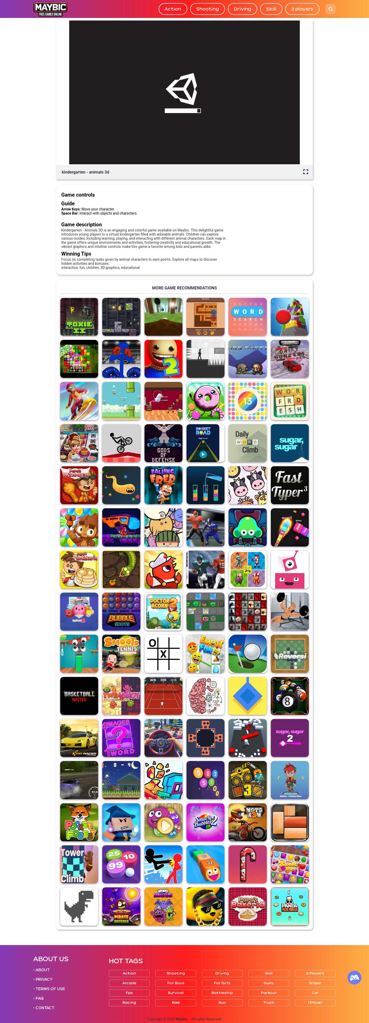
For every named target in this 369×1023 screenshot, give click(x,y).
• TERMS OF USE (49, 989)
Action (173, 9)
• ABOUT (41, 970)
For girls (222, 983)
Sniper (315, 983)
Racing (129, 1002)
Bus (222, 1002)
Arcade (129, 983)
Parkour (269, 993)
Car (315, 993)
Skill (271, 9)
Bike (176, 1002)
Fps (129, 993)
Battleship (222, 993)
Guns (269, 983)
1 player (315, 1002)
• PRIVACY (42, 979)
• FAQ (38, 998)
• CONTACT (43, 1008)
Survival (176, 993)
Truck (268, 1002)
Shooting (207, 9)
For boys (175, 983)
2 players (302, 9)
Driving (242, 9)
